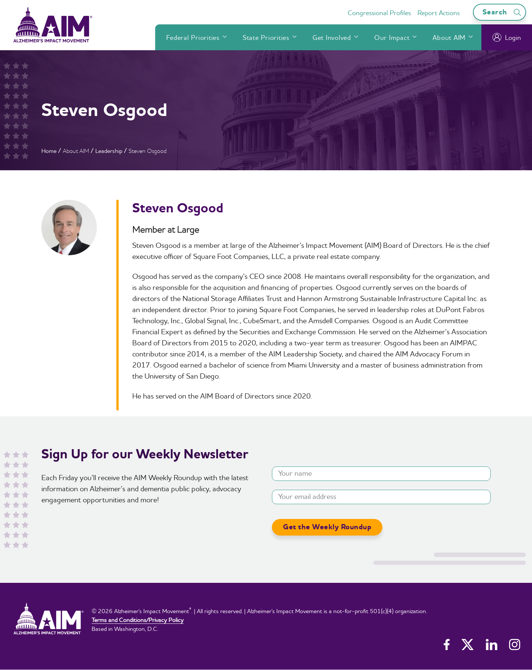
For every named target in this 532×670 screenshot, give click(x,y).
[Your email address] (381, 497)
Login (506, 37)
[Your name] (381, 473)
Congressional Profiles (379, 12)
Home (49, 150)
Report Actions (438, 12)
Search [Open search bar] (503, 12)
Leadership (108, 150)
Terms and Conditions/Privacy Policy (138, 619)
